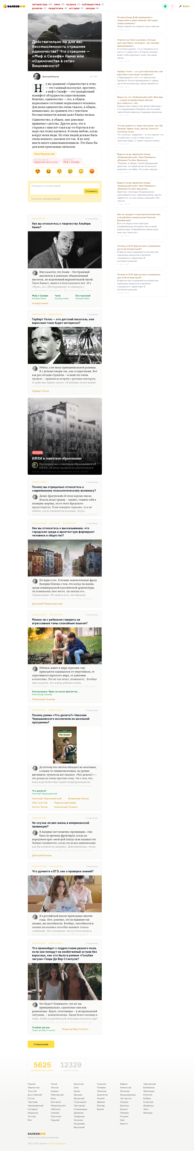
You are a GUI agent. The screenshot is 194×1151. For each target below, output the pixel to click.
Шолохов (79, 1084)
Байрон (124, 1084)
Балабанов (149, 1087)
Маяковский (57, 1094)
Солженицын (80, 1109)
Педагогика (55, 314)
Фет (30, 1120)
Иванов (101, 1102)
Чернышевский (35, 1105)
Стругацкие (80, 1102)
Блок (53, 1098)
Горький (55, 1120)
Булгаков (56, 1102)
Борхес (124, 1109)
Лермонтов (33, 1087)
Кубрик (147, 1098)
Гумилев (55, 1112)
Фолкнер (125, 1091)
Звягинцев (148, 1091)
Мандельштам (58, 1105)
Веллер (101, 1105)
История (55, 523)
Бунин (77, 1091)
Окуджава (79, 1123)
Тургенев (32, 1102)
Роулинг (124, 1116)
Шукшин (78, 1094)
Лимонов (101, 1091)
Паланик (124, 1112)
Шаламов (78, 1112)
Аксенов (78, 1120)
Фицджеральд (128, 1094)
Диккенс (124, 1105)
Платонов (56, 1116)
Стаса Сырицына (57, 1143)
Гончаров (32, 1109)
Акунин (101, 1098)
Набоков (55, 1109)
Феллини (147, 1112)
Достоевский (35, 1094)
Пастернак (79, 1105)
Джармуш (148, 1105)
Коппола (147, 1094)
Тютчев (32, 1116)
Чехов (54, 1084)
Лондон (124, 1102)
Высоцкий (79, 1127)
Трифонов (79, 1116)
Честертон (125, 1098)
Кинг (122, 1120)
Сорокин (101, 1084)
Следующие (41, 1044)
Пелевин (101, 1087)
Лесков (55, 1087)
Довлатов (102, 1094)
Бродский (79, 1098)
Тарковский (149, 1084)
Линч (145, 1109)
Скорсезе (148, 1102)
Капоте (124, 1123)
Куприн (54, 1091)
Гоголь (31, 1098)
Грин (76, 1087)
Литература (38, 219)
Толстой (32, 1091)
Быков (100, 1109)
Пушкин (32, 1084)
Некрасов (33, 1112)
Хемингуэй (125, 1087)
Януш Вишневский (44, 154)
